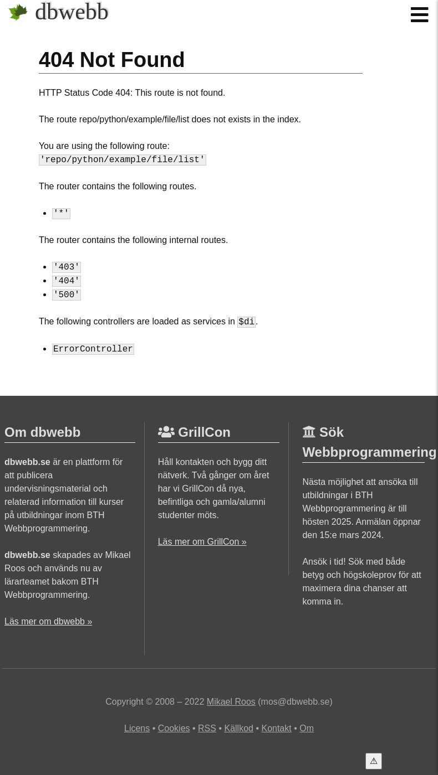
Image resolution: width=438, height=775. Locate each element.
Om (306, 728)
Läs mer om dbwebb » (48, 621)
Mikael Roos (231, 701)
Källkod (238, 728)
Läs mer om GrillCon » (202, 541)
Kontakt (276, 728)
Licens (137, 728)
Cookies (174, 728)
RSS (207, 728)
